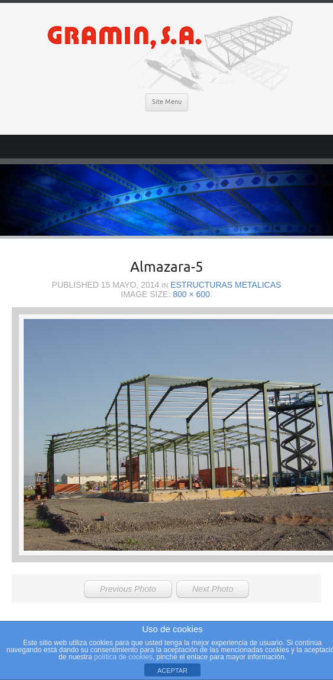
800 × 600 (191, 294)
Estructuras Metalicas (225, 284)
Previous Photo (128, 589)
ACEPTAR (172, 670)
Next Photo (212, 589)
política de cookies (123, 657)
